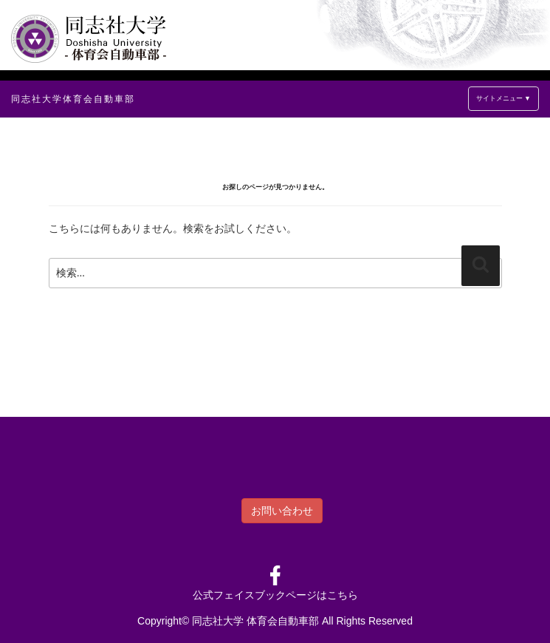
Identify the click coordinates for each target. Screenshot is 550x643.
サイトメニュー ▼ (503, 98)
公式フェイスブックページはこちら (275, 595)
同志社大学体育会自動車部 (73, 99)
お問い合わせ (282, 511)
